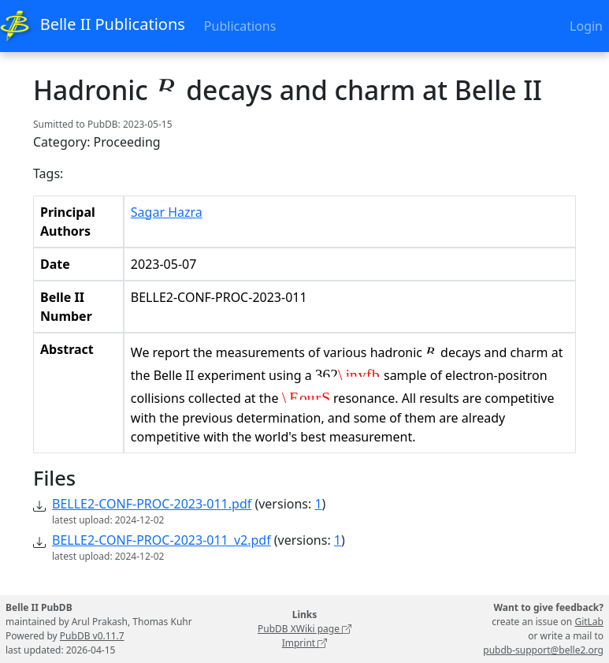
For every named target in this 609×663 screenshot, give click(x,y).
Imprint (305, 643)
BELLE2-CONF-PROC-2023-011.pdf (151, 503)
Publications (240, 26)
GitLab (588, 621)
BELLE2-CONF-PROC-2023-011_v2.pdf (161, 540)
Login (586, 26)
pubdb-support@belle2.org (543, 650)
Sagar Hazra (166, 212)
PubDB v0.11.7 (92, 636)
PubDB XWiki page (304, 628)
